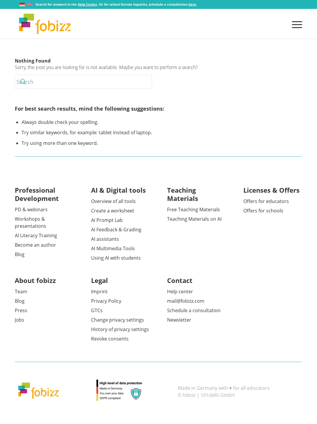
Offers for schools (263, 210)
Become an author (35, 245)
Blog (20, 254)
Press (21, 310)
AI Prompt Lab (107, 220)
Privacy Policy (106, 301)
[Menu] (295, 24)
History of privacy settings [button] (120, 329)
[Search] (83, 82)
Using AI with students (116, 258)
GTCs (97, 310)
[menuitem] (295, 24)
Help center (180, 291)
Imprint (99, 291)
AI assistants (105, 239)
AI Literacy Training (36, 235)
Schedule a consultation (194, 310)
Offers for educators (266, 201)
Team (21, 291)
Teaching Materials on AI (194, 219)
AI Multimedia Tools (113, 248)
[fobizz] (45, 24)
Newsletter (179, 320)
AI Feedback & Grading (116, 229)
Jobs (19, 320)
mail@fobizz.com (185, 301)
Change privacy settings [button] (117, 320)
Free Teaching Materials (193, 209)
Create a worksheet (112, 210)
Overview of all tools (113, 201)
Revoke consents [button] (110, 338)
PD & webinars (31, 209)
